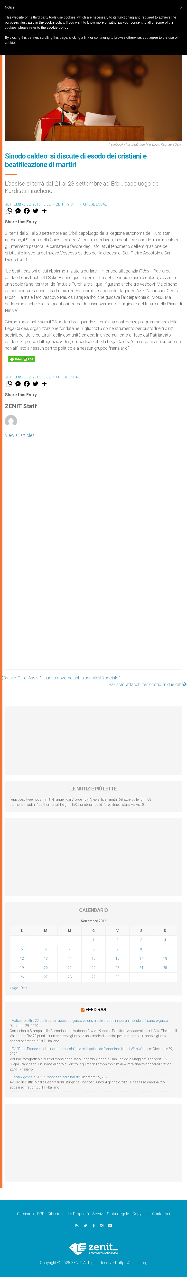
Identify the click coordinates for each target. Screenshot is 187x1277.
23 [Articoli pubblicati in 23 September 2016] (117, 968)
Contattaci (161, 1213)
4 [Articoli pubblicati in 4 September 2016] (165, 940)
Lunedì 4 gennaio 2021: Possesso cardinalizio (45, 1077)
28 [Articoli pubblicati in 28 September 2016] (70, 977)
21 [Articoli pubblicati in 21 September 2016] (70, 968)
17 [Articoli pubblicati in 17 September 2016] (141, 958)
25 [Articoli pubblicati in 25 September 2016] (165, 968)
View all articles (20, 435)
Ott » (23, 988)
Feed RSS (95, 1010)
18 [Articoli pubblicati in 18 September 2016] (165, 958)
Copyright (140, 1213)
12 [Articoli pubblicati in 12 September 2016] (22, 958)
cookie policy (57, 27)
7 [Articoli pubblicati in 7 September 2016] (70, 949)
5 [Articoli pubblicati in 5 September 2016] (22, 949)
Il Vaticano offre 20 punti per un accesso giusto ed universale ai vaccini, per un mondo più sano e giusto (89, 1021)
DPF (40, 1213)
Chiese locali (95, 204)
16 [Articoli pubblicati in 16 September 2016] (117, 958)
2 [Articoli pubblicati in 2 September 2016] (117, 940)
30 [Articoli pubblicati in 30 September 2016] (117, 977)
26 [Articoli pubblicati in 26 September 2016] (22, 977)
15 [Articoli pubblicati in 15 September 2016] (93, 958)
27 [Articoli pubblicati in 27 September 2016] (46, 977)
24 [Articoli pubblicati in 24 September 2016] (141, 968)
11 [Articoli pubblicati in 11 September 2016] (165, 949)
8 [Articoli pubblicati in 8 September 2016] (93, 949)
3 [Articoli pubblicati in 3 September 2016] (141, 940)
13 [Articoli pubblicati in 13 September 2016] (46, 958)
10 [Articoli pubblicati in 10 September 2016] (141, 949)
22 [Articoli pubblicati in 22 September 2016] (93, 968)
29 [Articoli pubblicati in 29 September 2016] (93, 977)
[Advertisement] (93, 638)
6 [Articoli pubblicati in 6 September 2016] (46, 949)
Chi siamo (25, 1213)
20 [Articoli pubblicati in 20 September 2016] (46, 968)
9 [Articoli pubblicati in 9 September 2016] (117, 949)
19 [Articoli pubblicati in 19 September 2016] (22, 968)
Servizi (97, 1213)
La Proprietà (78, 1213)
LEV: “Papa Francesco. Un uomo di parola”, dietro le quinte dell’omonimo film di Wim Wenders (81, 1049)
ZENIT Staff (67, 204)
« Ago (14, 988)
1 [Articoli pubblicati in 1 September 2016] (93, 940)
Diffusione (56, 1213)
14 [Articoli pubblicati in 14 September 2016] (70, 958)
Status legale (118, 1213)
